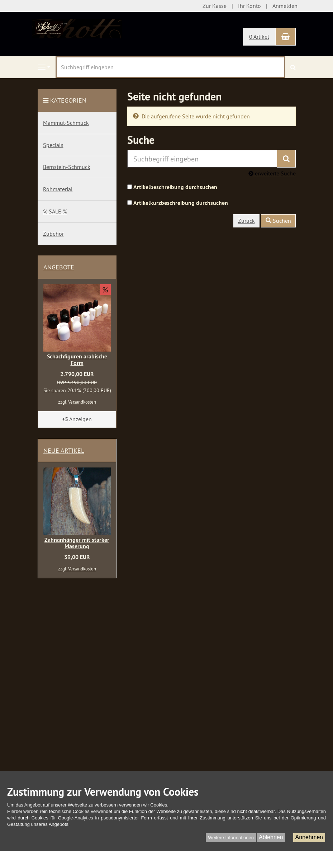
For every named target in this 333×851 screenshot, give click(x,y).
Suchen (278, 220)
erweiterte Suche (272, 173)
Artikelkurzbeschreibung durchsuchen (180, 203)
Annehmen (309, 837)
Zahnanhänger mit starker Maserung (76, 543)
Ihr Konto (249, 5)
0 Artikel (259, 36)
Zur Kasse (215, 5)
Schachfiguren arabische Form (77, 360)
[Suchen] (293, 67)
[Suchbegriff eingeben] (170, 67)
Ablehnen (271, 837)
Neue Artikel (63, 450)
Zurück (246, 220)
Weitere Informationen (231, 837)
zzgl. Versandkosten (77, 402)
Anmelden (285, 5)
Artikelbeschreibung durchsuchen (175, 187)
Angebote (58, 267)
